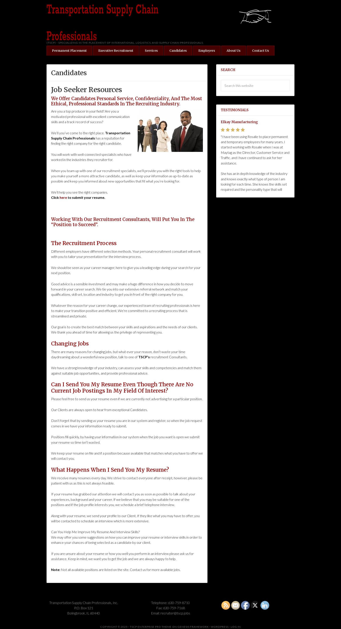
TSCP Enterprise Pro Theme (151, 626)
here (63, 197)
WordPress (220, 626)
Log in (236, 626)
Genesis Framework (193, 626)
